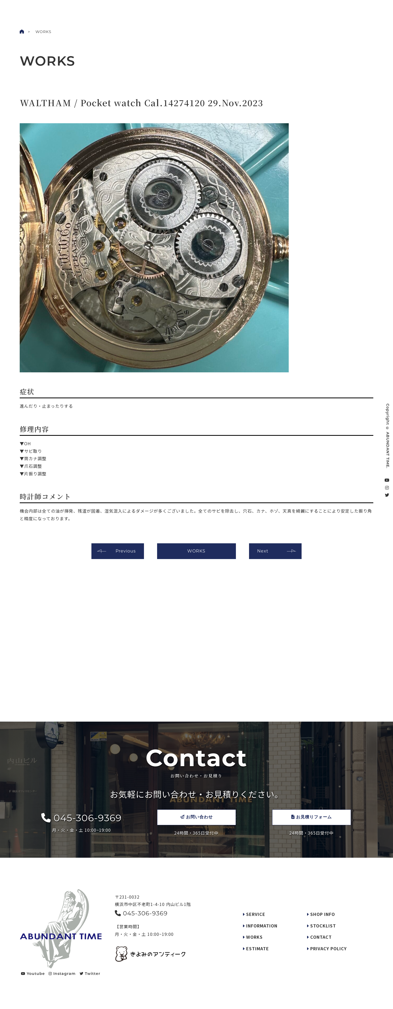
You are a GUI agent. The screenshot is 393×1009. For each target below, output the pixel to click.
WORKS (166, 8)
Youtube (33, 974)
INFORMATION (259, 925)
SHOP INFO (321, 914)
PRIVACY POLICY (327, 948)
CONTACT (367, 10)
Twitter (90, 974)
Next (262, 551)
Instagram (62, 974)
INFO (184, 8)
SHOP (247, 8)
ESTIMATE (255, 948)
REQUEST (226, 8)
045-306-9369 (81, 818)
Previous (126, 551)
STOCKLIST (269, 8)
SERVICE (203, 8)
